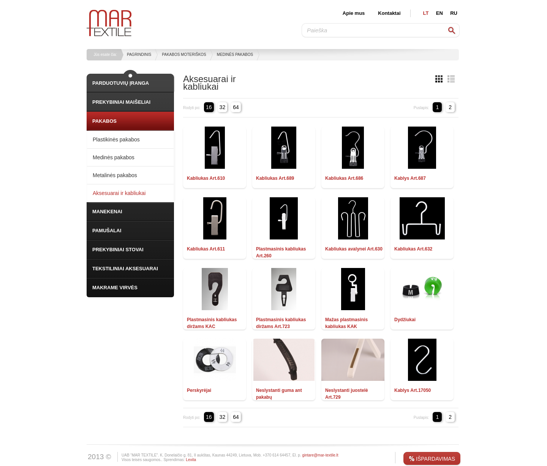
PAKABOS (104, 121)
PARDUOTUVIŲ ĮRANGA (120, 83)
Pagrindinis (139, 54)
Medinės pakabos (235, 54)
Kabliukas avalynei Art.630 (354, 249)
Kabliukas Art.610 (206, 178)
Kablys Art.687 (410, 178)
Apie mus (354, 13)
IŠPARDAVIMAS (435, 459)
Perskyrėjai (199, 390)
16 (209, 107)
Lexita (191, 460)
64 (236, 107)
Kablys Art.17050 (412, 390)
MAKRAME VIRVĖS (115, 287)
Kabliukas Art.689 (275, 178)
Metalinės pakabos (115, 175)
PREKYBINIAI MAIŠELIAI (121, 102)
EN (439, 13)
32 (223, 107)
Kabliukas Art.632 (413, 249)
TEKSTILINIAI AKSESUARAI (125, 268)
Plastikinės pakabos (116, 139)
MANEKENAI (107, 211)
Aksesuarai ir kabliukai (119, 193)
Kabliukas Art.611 (206, 249)
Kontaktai (389, 13)
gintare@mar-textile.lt (320, 455)
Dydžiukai (405, 319)
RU (453, 13)
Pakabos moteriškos (184, 54)
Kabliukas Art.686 (344, 178)
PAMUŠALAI (106, 230)
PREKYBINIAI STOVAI (118, 249)
